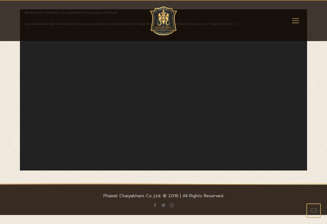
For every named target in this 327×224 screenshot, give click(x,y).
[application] (163, 89)
